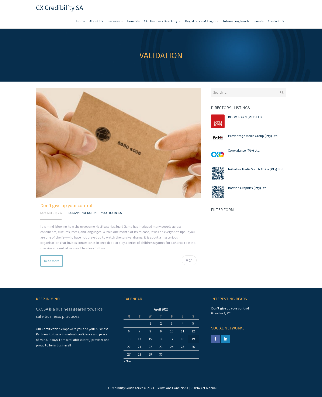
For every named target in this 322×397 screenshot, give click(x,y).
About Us (96, 21)
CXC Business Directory (160, 21)
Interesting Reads (236, 21)
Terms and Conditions (172, 388)
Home (80, 21)
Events (258, 21)
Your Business (111, 213)
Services (113, 21)
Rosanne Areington (83, 213)
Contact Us (276, 21)
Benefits (133, 21)
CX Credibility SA (59, 7)
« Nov (127, 361)
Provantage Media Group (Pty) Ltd (252, 136)
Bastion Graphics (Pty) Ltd (247, 188)
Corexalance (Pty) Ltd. (244, 150)
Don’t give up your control (66, 205)
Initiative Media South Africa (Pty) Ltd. (255, 169)
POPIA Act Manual (203, 388)
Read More (51, 261)
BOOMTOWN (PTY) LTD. (245, 117)
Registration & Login (200, 21)
